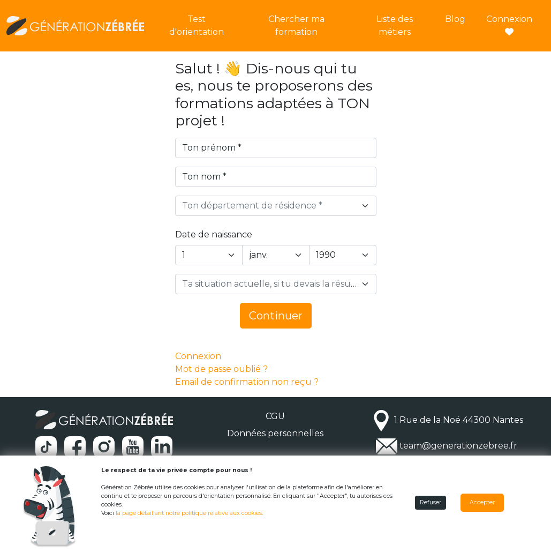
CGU (275, 416)
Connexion (509, 25)
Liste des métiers (394, 25)
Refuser (430, 502)
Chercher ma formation (296, 25)
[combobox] (275, 206)
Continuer (276, 315)
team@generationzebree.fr (458, 446)
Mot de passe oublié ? (221, 369)
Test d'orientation (196, 25)
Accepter (482, 502)
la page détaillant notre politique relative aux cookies (189, 513)
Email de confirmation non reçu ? (247, 382)
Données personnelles (275, 433)
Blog (455, 19)
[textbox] (269, 205)
